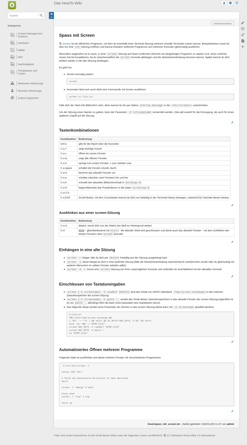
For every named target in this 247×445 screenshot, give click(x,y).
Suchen (41, 15)
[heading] (26, 35)
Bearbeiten (224, 122)
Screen (67, 43)
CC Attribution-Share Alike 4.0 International (191, 435)
